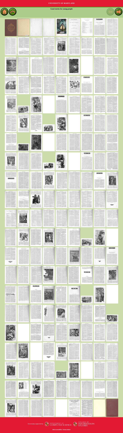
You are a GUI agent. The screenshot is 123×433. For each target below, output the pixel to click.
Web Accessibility (57, 429)
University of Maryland (61, 3)
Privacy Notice (67, 429)
